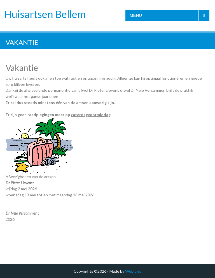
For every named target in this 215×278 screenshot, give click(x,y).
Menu (136, 15)
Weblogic (133, 271)
